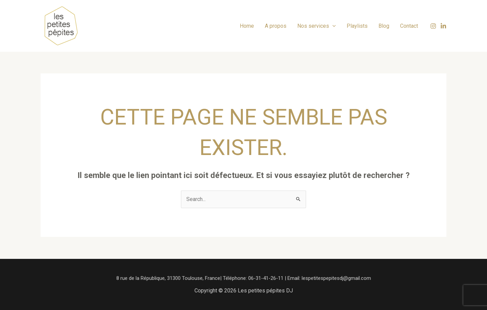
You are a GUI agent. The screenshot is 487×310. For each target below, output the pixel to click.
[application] (332, 26)
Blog (383, 26)
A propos (275, 26)
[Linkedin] (443, 26)
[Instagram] (433, 26)
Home (247, 26)
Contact (409, 26)
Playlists (357, 26)
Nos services (316, 26)
